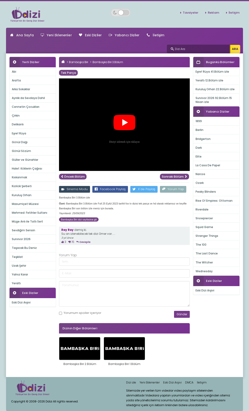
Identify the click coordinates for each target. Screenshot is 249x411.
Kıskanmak (19, 177)
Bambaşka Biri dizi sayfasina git (79, 219)
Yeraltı (16, 283)
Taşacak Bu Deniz (24, 248)
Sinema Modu (74, 189)
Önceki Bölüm (73, 176)
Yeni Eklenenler (56, 35)
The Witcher (204, 262)
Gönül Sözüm (21, 151)
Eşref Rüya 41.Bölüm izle (212, 72)
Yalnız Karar (20, 274)
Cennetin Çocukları (25, 107)
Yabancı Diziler (124, 35)
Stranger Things (207, 236)
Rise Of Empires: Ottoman (214, 201)
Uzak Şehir (19, 266)
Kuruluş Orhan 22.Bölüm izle (215, 89)
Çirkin (16, 115)
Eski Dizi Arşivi (21, 302)
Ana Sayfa (22, 35)
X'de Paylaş (144, 189)
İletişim (234, 12)
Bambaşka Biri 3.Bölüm (108, 62)
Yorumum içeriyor (80, 313)
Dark (199, 148)
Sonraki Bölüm (174, 176)
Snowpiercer (204, 218)
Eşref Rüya (19, 133)
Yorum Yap (173, 189)
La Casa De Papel (208, 165)
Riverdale (202, 209)
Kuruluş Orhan (21, 195)
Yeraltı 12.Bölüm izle (209, 80)
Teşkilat (17, 257)
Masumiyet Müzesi (25, 204)
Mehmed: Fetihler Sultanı (29, 213)
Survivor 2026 (21, 239)
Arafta (16, 80)
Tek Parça (68, 73)
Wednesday (204, 271)
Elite (199, 156)
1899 (199, 121)
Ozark (200, 183)
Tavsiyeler (190, 12)
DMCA (189, 382)
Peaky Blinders (206, 192)
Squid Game (204, 227)
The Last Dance (207, 253)
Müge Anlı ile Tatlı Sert (27, 221)
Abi (14, 72)
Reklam (213, 12)
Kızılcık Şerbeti (22, 186)
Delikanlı (18, 124)
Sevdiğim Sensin (23, 230)
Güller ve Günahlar (25, 160)
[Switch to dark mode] (121, 13)
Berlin (199, 130)
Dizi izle (131, 382)
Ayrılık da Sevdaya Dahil (28, 98)
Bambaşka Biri (78, 62)
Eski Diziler (90, 35)
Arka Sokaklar (21, 89)
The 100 (201, 245)
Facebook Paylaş (110, 189)
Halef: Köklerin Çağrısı (27, 168)
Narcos (200, 174)
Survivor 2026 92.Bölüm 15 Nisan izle (214, 100)
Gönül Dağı (20, 142)
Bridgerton (203, 139)
